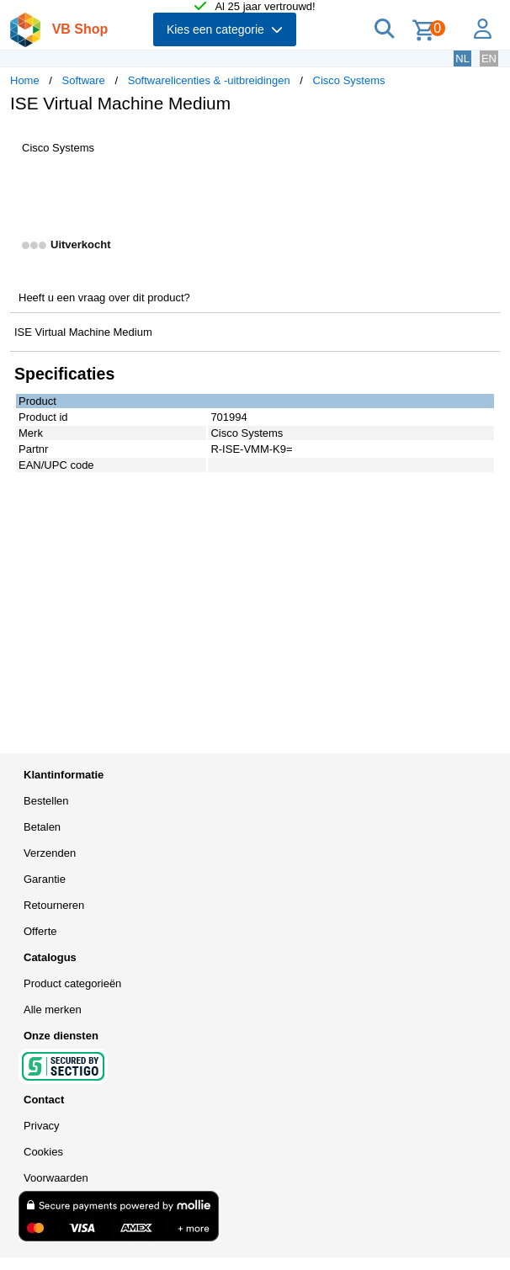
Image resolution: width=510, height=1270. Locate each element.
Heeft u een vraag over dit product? (104, 297)
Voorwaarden (56, 1178)
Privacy (42, 1125)
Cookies (43, 1151)
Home (25, 80)
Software (83, 80)
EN (489, 58)
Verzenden (50, 853)
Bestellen (46, 800)
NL (462, 58)
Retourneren (54, 905)
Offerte (40, 931)
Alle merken (53, 1009)
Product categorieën (72, 983)
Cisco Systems (349, 80)
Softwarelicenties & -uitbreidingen (209, 80)
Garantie (45, 879)
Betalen (42, 827)
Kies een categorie (225, 29)
